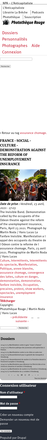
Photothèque (11, 17)
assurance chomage (13, 272)
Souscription (32, 17)
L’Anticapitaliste (13, 8)
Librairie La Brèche (15, 12)
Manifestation (27, 264)
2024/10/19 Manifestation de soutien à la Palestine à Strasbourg (23, 369)
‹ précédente (19, 317)
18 (29, 375)
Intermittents (19, 260)
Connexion (11, 52)
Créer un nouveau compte (16, 415)
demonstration (30, 280)
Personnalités (14, 39)
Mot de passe (10, 403)
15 (18, 375)
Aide (36, 46)
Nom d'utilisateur (12, 392)
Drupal (21, 437)
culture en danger (26, 276)
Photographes (14, 46)
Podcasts (38, 12)
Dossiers (10, 33)
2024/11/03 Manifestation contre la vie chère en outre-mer (21, 352)
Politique (6, 268)
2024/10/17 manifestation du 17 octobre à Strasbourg (19, 371)
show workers (34, 289)
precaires (6, 289)
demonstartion (9, 280)
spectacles (7, 293)
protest (19, 289)
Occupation (30, 285)
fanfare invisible (10, 285)
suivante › (22, 321)
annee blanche (23, 268)
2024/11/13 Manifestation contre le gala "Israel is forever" (21, 345)
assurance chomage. (33, 133)
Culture (4, 260)
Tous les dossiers (40, 378)
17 (25, 375)
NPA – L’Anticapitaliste (18, 3)
